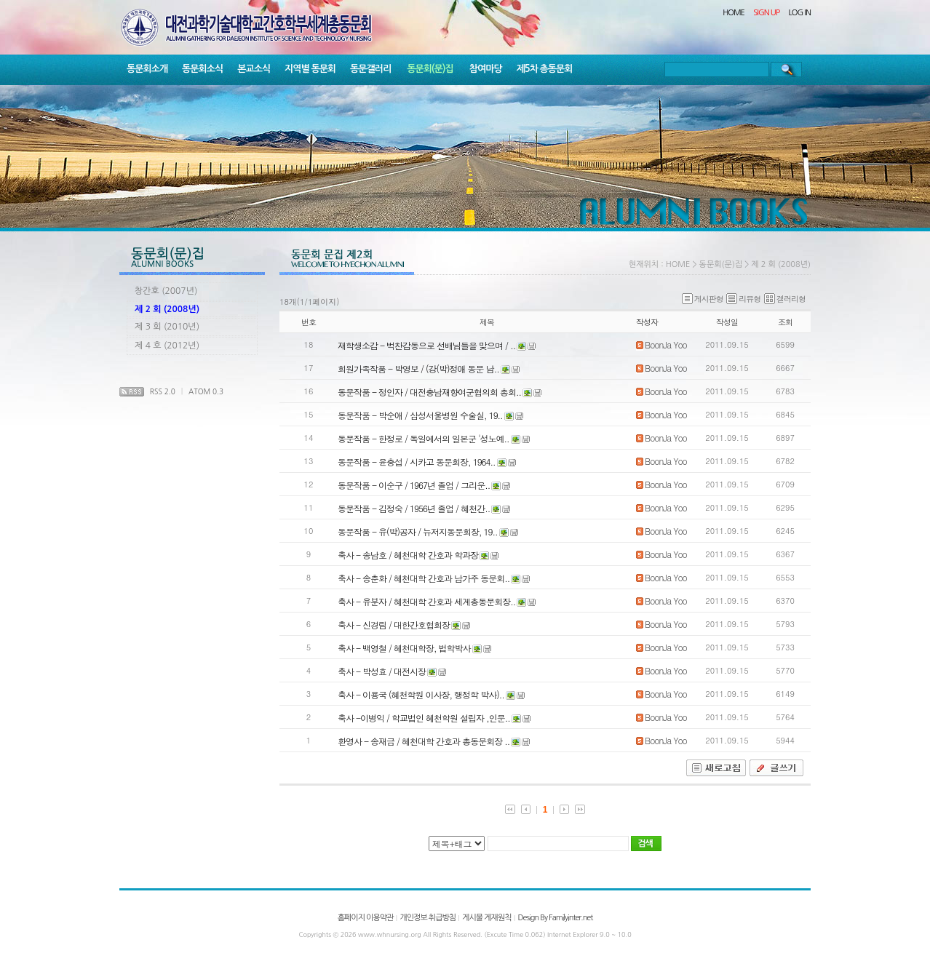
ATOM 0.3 (205, 391)
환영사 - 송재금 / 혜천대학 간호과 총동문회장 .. (423, 741)
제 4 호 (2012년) (167, 345)
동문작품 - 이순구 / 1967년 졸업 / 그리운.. (414, 485)
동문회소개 (147, 68)
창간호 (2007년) (166, 291)
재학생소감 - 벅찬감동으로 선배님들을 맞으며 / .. (426, 345)
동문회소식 (202, 68)
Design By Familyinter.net (555, 918)
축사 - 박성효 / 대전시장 (382, 671)
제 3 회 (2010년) (167, 326)
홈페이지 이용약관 (366, 918)
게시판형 (702, 298)
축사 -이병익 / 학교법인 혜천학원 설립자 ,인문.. (424, 717)
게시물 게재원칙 (486, 918)
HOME (733, 13)
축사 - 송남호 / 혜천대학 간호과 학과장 (408, 555)
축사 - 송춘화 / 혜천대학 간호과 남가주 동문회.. (423, 578)
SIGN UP (766, 13)
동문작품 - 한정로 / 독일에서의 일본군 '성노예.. (423, 438)
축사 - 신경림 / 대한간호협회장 (394, 624)
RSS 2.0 (162, 391)
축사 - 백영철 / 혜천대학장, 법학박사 (404, 648)
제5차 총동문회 (545, 68)
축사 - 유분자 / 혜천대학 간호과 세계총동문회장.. (426, 601)
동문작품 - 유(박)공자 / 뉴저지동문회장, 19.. (418, 531)
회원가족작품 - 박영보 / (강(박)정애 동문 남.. (418, 368)
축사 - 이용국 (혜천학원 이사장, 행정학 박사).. (421, 694)
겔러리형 (785, 298)
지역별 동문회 (310, 68)
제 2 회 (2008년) (167, 309)
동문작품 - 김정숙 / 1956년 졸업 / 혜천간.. (414, 508)
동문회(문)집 (430, 68)
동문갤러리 (370, 68)
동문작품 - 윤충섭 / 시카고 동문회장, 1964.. (417, 461)
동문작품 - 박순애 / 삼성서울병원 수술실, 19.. (420, 415)
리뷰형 (743, 298)
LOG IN (800, 13)
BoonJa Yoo (661, 344)
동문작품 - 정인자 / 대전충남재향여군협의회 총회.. (429, 392)
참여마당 (485, 68)
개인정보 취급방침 (428, 918)
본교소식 (253, 68)
